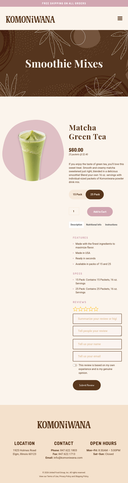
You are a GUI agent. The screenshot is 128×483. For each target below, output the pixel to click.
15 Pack (77, 194)
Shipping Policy (81, 476)
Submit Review (86, 385)
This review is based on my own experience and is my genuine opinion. (97, 369)
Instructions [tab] (111, 224)
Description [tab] (76, 224)
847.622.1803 (68, 450)
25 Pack (95, 194)
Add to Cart (100, 211)
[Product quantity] (74, 211)
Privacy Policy (65, 476)
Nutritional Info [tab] (93, 224)
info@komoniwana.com (68, 457)
